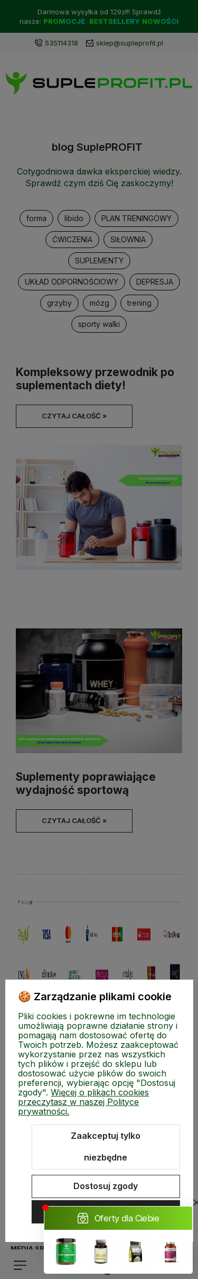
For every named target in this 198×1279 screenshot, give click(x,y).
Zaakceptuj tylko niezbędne (105, 1146)
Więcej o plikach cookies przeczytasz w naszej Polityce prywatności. (83, 1102)
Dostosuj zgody (105, 1186)
